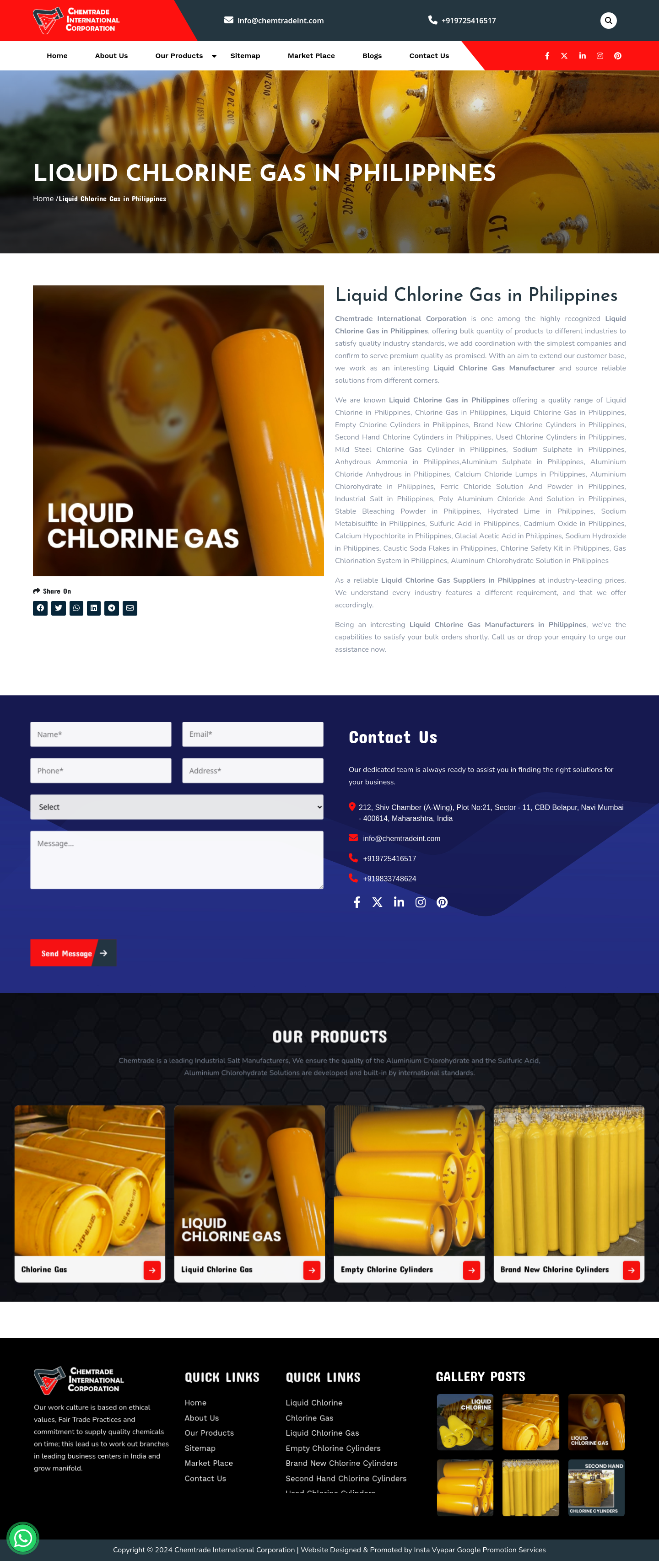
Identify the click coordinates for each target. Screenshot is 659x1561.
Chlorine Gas (153, 1227)
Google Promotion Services (501, 1550)
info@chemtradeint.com (274, 21)
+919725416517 (462, 21)
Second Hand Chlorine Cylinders (349, 1459)
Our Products (179, 55)
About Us (111, 55)
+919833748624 (382, 878)
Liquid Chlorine (329, 1413)
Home (57, 55)
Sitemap (245, 55)
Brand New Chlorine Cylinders (468, 1227)
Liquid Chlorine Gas (259, 1227)
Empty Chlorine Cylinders (364, 1227)
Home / (46, 198)
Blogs (372, 55)
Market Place (311, 55)
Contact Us (429, 55)
